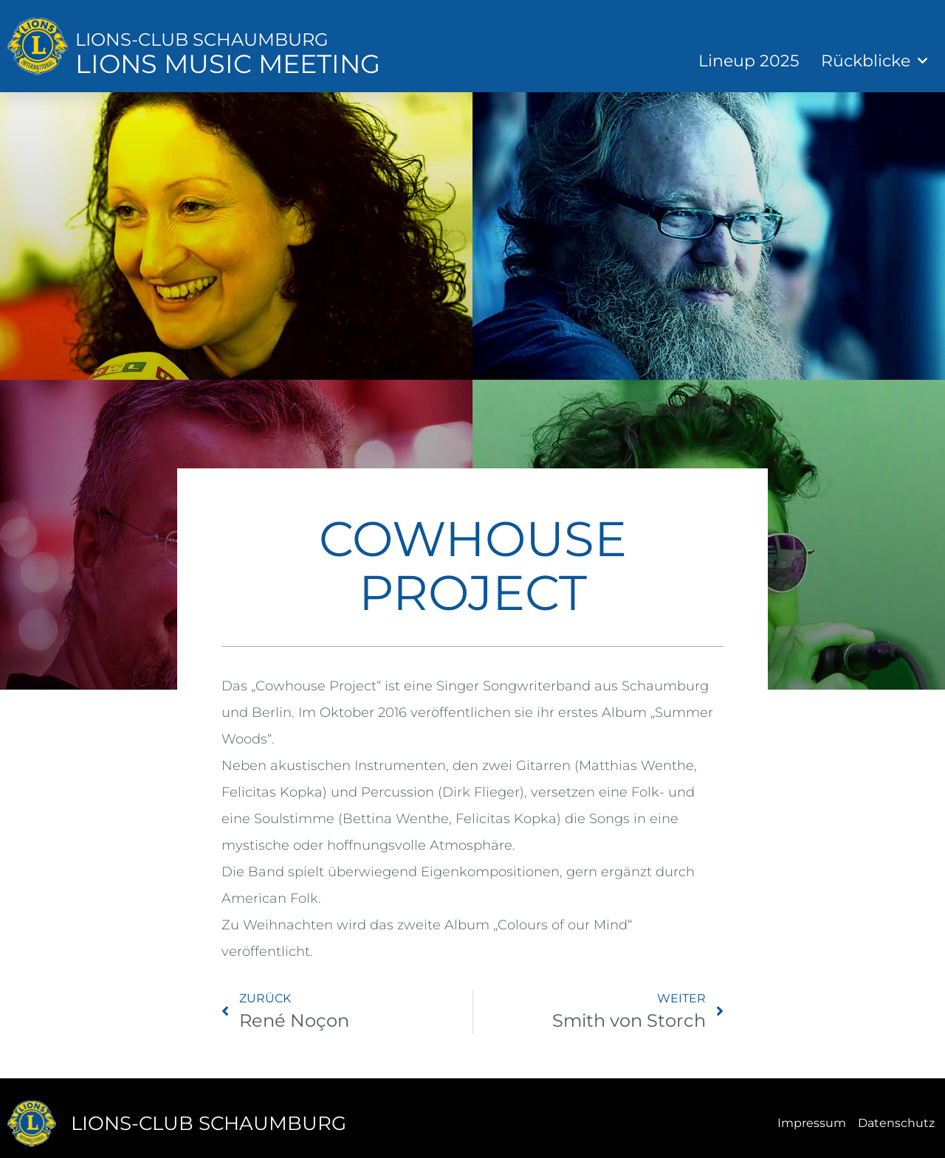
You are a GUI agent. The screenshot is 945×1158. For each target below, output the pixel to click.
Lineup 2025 (748, 61)
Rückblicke (874, 61)
